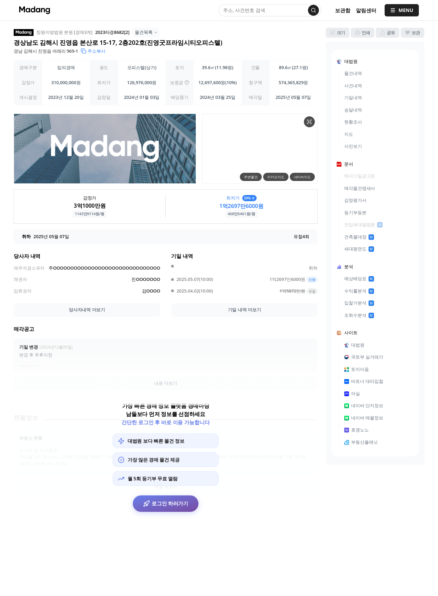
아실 (352, 393)
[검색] (313, 10)
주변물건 (251, 176)
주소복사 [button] (93, 51)
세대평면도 (359, 249)
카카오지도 (275, 176)
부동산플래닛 (360, 442)
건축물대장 (359, 237)
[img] (186, 82)
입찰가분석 (359, 303)
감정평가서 (355, 200)
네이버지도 (302, 176)
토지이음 (356, 369)
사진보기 (353, 146)
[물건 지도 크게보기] (309, 121)
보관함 (342, 10)
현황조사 (353, 122)
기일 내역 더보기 (244, 310)
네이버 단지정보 (363, 405)
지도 (348, 134)
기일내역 (353, 97)
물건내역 (353, 73)
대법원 (354, 345)
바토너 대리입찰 (363, 381)
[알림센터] (366, 10)
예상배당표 (359, 278)
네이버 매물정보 (363, 418)
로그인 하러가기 (166, 505)
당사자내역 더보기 (87, 310)
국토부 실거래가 (363, 357)
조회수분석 (359, 315)
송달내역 (353, 110)
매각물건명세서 (359, 188)
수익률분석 (359, 291)
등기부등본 (355, 212)
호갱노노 (356, 430)
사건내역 (353, 85)
